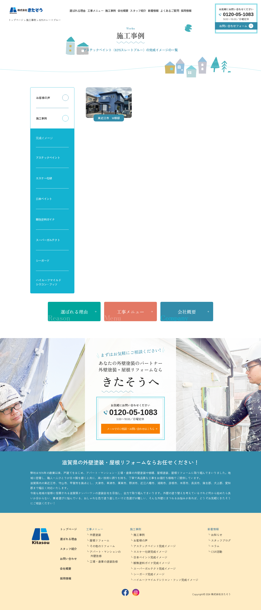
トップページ (15, 20)
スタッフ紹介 (138, 10)
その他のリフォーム (102, 546)
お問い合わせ (68, 558)
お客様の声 (43, 98)
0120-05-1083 (238, 14)
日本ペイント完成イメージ (150, 557)
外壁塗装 (95, 535)
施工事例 (110, 10)
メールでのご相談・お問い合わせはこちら (130, 429)
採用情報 (186, 10)
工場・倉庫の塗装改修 (104, 561)
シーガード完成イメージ (148, 574)
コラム (215, 546)
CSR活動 (216, 551)
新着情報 (153, 10)
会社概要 (123, 10)
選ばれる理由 (77, 10)
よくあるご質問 (169, 10)
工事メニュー (95, 10)
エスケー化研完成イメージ (150, 551)
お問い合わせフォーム (233, 26)
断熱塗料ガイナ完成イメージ (151, 563)
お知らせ (216, 535)
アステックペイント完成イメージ (154, 546)
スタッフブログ (221, 540)
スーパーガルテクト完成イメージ (154, 568)
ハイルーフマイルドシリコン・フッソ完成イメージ (165, 580)
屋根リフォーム (99, 540)
